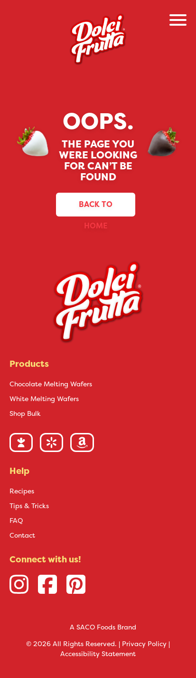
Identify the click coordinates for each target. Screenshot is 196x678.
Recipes (21, 491)
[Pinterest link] (75, 584)
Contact (22, 535)
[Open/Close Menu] (178, 21)
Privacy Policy (144, 643)
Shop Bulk (25, 413)
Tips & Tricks (29, 505)
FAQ (16, 520)
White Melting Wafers (44, 398)
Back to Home (95, 207)
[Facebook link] (47, 584)
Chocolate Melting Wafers (50, 384)
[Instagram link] (18, 584)
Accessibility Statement (98, 653)
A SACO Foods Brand (103, 627)
